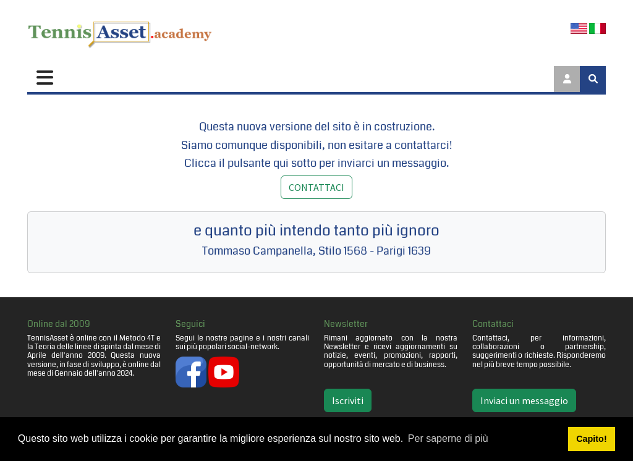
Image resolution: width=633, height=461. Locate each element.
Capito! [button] (591, 439)
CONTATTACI (316, 187)
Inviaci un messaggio (524, 400)
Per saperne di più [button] (448, 438)
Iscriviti (347, 400)
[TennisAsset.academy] (120, 32)
